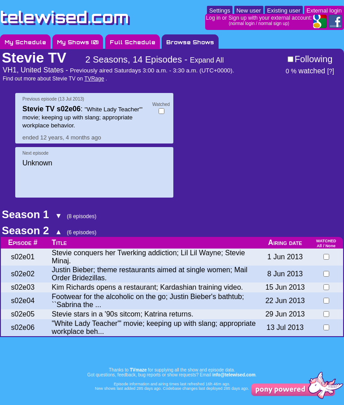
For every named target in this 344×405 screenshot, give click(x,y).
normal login (242, 23)
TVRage (94, 79)
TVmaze (138, 369)
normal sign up (273, 23)
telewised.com (64, 17)
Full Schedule (132, 42)
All (319, 246)
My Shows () (78, 42)
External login (324, 10)
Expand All (207, 60)
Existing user (283, 10)
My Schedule (25, 42)
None (330, 246)
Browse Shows (190, 42)
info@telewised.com (233, 374)
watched (305, 71)
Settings (219, 10)
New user (248, 10)
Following (313, 59)
